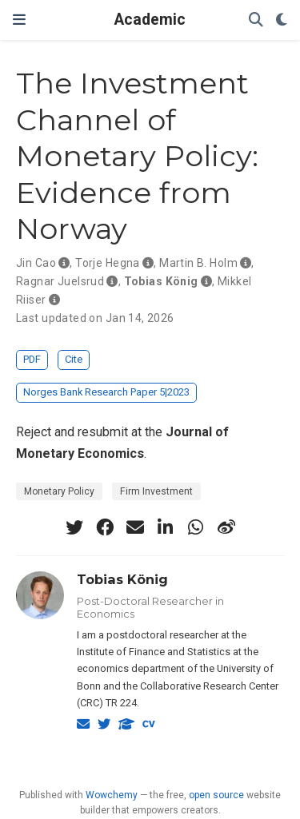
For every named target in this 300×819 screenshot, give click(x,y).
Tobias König (122, 579)
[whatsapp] (196, 527)
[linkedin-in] (166, 527)
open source (216, 795)
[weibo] (226, 527)
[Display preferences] (281, 20)
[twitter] (74, 527)
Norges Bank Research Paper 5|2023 (106, 392)
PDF (32, 359)
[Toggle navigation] (19, 19)
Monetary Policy (59, 491)
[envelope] (135, 527)
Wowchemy (112, 795)
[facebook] (105, 527)
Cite (73, 359)
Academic (150, 19)
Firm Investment (156, 491)
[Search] (256, 20)
